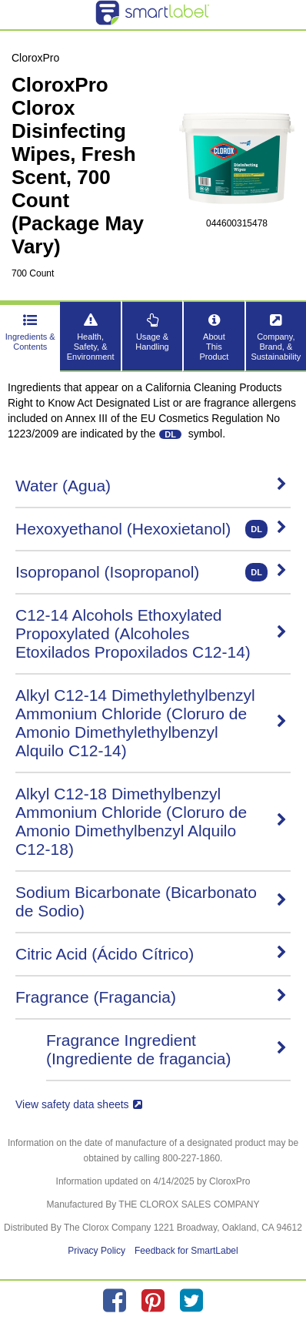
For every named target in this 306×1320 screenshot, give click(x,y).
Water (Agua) (151, 485)
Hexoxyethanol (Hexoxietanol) (151, 529)
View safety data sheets (78, 1104)
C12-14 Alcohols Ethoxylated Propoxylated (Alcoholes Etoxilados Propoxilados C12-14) (151, 633)
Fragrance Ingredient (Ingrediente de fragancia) (166, 1049)
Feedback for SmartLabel (186, 1250)
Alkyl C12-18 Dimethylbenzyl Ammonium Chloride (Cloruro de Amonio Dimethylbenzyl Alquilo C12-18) (151, 821)
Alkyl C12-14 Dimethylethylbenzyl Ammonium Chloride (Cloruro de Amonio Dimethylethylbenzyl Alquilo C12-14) (151, 722)
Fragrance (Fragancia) (151, 997)
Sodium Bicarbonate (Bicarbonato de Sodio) (151, 901)
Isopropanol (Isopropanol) (151, 572)
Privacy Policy (96, 1250)
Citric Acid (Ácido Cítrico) (151, 954)
